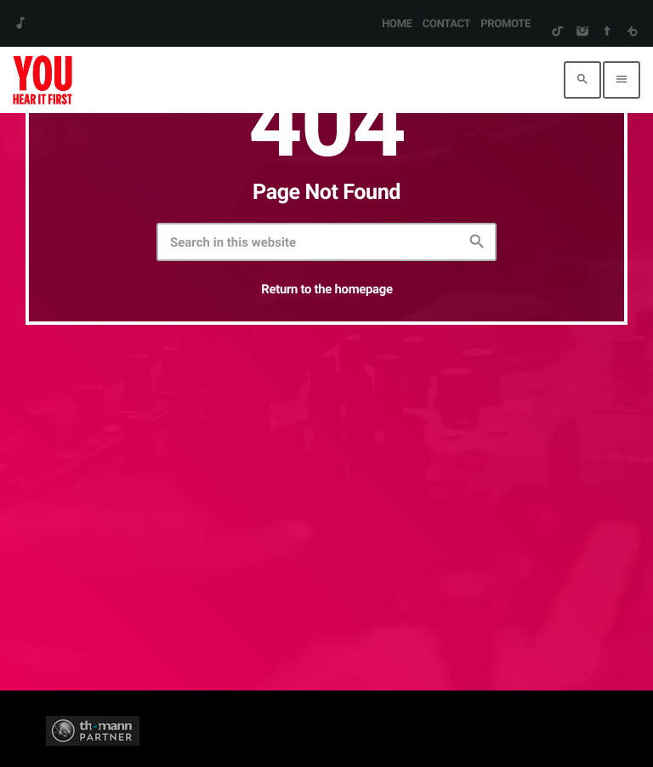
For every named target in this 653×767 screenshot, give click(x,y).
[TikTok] (557, 32)
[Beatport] (632, 32)
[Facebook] (607, 32)
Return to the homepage (326, 289)
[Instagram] (582, 32)
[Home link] (42, 80)
